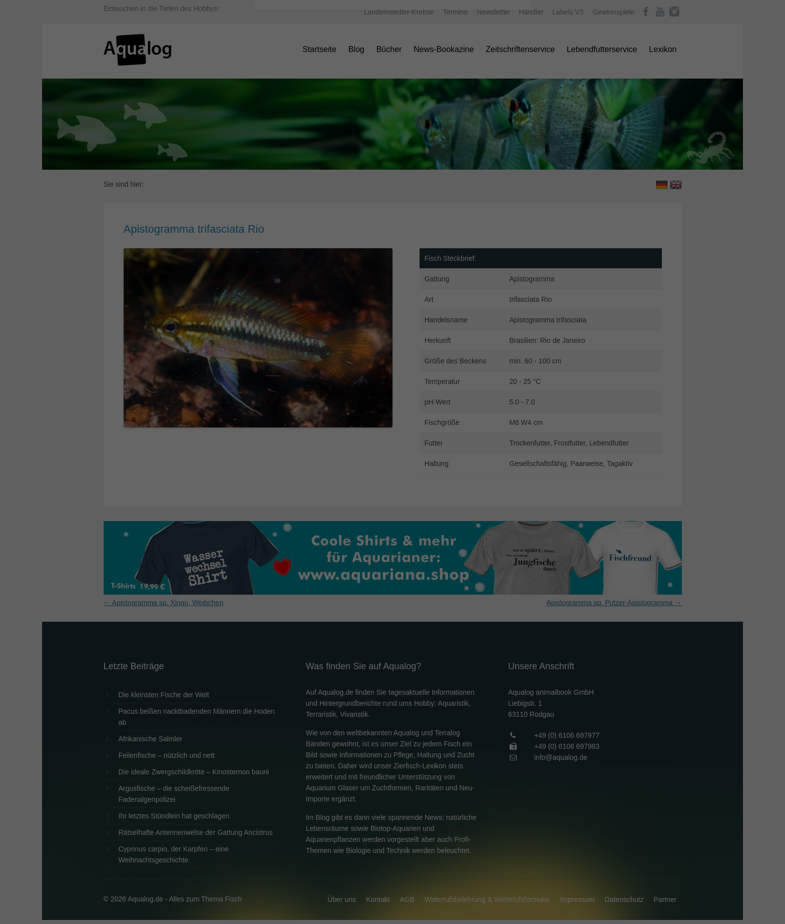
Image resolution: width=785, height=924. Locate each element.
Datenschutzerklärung (329, 128)
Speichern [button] (393, 226)
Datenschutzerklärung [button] (412, 277)
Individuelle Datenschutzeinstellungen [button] (392, 255)
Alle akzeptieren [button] (392, 196)
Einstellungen (283, 138)
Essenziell (285, 161)
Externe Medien (484, 161)
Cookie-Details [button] (364, 277)
